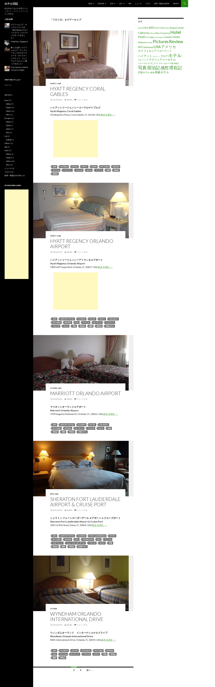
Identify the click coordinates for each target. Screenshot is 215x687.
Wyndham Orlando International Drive (76, 616)
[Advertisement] (75, 138)
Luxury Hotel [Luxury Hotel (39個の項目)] (172, 36)
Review (116, 167)
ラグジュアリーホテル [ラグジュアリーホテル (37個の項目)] (162, 59)
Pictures (105, 167)
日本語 (8, 140)
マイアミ (99, 170)
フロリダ (79, 170)
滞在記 (55, 174)
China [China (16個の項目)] (152, 33)
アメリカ (56, 170)
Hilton (8, 104)
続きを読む (107, 114)
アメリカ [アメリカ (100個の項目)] (168, 46)
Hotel (75, 167)
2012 (54, 536)
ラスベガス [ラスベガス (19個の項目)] (143, 63)
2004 (54, 167)
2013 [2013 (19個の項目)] (157, 28)
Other (53, 388)
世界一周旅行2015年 (161, 3)
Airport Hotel (67, 319)
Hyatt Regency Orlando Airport (81, 243)
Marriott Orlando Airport (85, 393)
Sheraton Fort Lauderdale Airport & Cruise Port (85, 501)
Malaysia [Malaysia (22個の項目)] (142, 42)
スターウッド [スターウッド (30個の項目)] (164, 50)
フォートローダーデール (76, 543)
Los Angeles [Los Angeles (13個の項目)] (159, 37)
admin (69, 100)
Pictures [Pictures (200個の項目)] (161, 41)
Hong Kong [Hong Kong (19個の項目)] (165, 33)
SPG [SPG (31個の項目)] (140, 47)
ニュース (138, 3)
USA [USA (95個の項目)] (157, 46)
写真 (108, 170)
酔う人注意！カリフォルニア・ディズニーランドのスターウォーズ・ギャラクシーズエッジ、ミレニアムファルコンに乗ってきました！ (19, 55)
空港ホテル (110, 326)
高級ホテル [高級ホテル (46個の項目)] (162, 72)
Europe (101, 3)
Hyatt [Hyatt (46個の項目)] (142, 36)
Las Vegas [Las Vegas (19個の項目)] (150, 37)
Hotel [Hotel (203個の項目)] (175, 32)
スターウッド (58, 543)
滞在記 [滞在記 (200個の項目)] (175, 67)
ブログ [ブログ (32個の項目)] (164, 56)
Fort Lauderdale (97, 536)
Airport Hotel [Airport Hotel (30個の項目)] (176, 27)
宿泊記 (116, 170)
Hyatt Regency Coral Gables (77, 91)
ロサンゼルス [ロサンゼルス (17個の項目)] (164, 63)
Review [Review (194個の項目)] (176, 41)
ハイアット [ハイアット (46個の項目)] (145, 56)
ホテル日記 (11, 3)
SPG (52, 494)
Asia (90, 3)
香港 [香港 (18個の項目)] (152, 72)
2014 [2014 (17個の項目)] (162, 28)
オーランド (97, 322)
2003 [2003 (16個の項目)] (140, 28)
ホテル (89, 170)
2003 (54, 319)
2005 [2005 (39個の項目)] (151, 27)
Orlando (113, 319)
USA (111, 3)
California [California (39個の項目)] (143, 32)
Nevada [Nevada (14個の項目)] (149, 42)
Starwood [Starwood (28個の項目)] (148, 47)
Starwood (88, 539)
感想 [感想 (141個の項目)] (165, 67)
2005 (54, 650)
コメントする (82, 100)
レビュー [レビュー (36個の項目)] (153, 63)
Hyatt (53, 83)
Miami (94, 167)
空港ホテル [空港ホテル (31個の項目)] (144, 72)
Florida (64, 167)
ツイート (8, 85)
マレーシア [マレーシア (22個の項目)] (143, 59)
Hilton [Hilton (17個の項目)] (157, 33)
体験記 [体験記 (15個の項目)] (176, 63)
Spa (129, 3)
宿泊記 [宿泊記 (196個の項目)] (153, 67)
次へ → (89, 670)
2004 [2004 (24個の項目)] (145, 28)
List (120, 3)
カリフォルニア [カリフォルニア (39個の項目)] (147, 50)
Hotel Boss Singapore (19, 41)
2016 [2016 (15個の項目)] (167, 28)
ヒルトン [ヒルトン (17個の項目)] (156, 56)
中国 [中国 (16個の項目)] (171, 63)
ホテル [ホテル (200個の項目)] (175, 55)
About (176, 3)
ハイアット (67, 170)
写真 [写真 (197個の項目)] (142, 67)
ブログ (147, 3)
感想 (90, 326)
